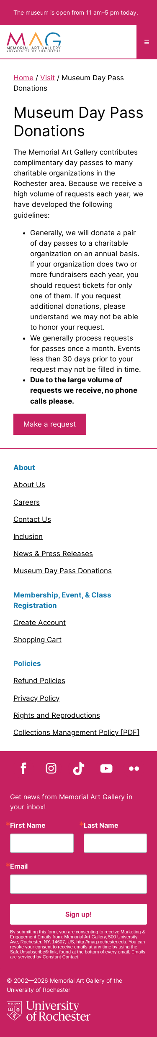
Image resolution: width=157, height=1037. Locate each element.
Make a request (49, 424)
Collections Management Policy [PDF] (76, 732)
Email (19, 866)
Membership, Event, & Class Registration (62, 600)
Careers (26, 502)
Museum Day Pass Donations (62, 571)
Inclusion (28, 536)
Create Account (39, 622)
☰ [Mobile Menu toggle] (146, 42)
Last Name (101, 825)
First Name (28, 825)
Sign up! (78, 914)
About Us (29, 484)
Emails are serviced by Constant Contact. (77, 954)
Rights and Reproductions (56, 715)
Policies (27, 663)
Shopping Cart (37, 639)
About (24, 467)
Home (23, 78)
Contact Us (32, 519)
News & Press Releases (53, 553)
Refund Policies (39, 680)
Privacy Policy (36, 698)
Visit (47, 78)
